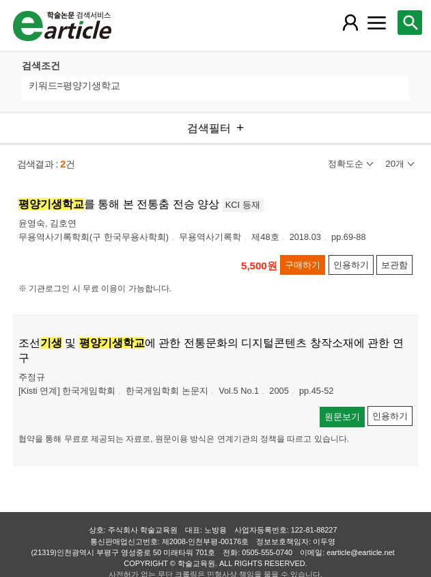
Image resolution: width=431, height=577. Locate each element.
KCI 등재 (242, 205)
